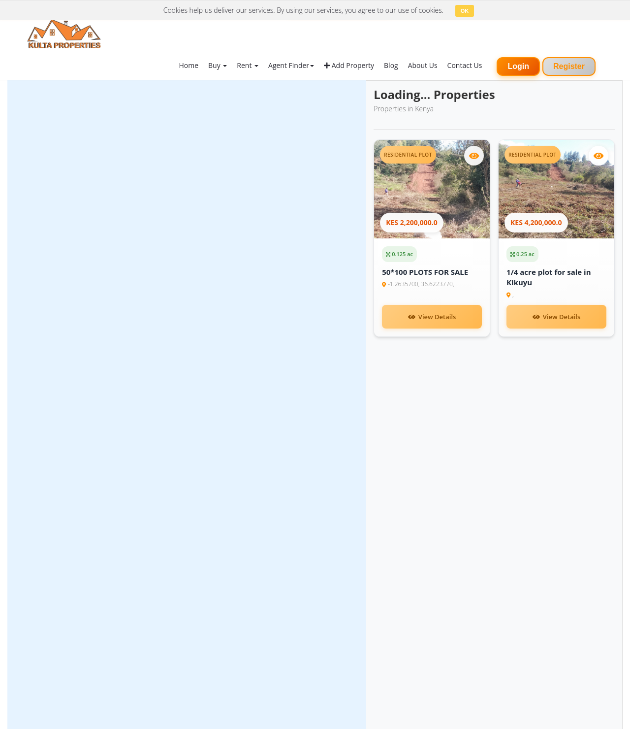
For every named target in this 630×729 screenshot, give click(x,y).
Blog (391, 65)
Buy (217, 65)
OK (465, 11)
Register (569, 66)
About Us (423, 65)
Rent (247, 65)
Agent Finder (291, 65)
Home (188, 65)
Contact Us (464, 65)
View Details (432, 316)
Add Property (349, 65)
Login (518, 66)
